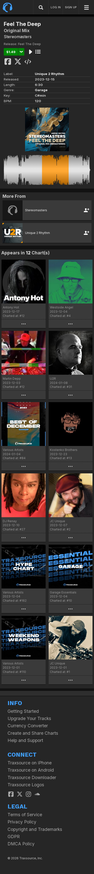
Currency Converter (28, 725)
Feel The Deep (29, 44)
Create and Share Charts (33, 733)
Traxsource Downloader (32, 777)
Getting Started (23, 711)
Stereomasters (18, 36)
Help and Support (25, 740)
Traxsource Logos (26, 784)
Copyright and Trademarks (35, 829)
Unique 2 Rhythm (49, 74)
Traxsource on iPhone (30, 762)
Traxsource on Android (31, 770)
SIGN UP (71, 7)
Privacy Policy (22, 821)
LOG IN (56, 7)
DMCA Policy (21, 843)
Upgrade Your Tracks (29, 718)
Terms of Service (25, 814)
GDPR (14, 836)
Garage (41, 90)
